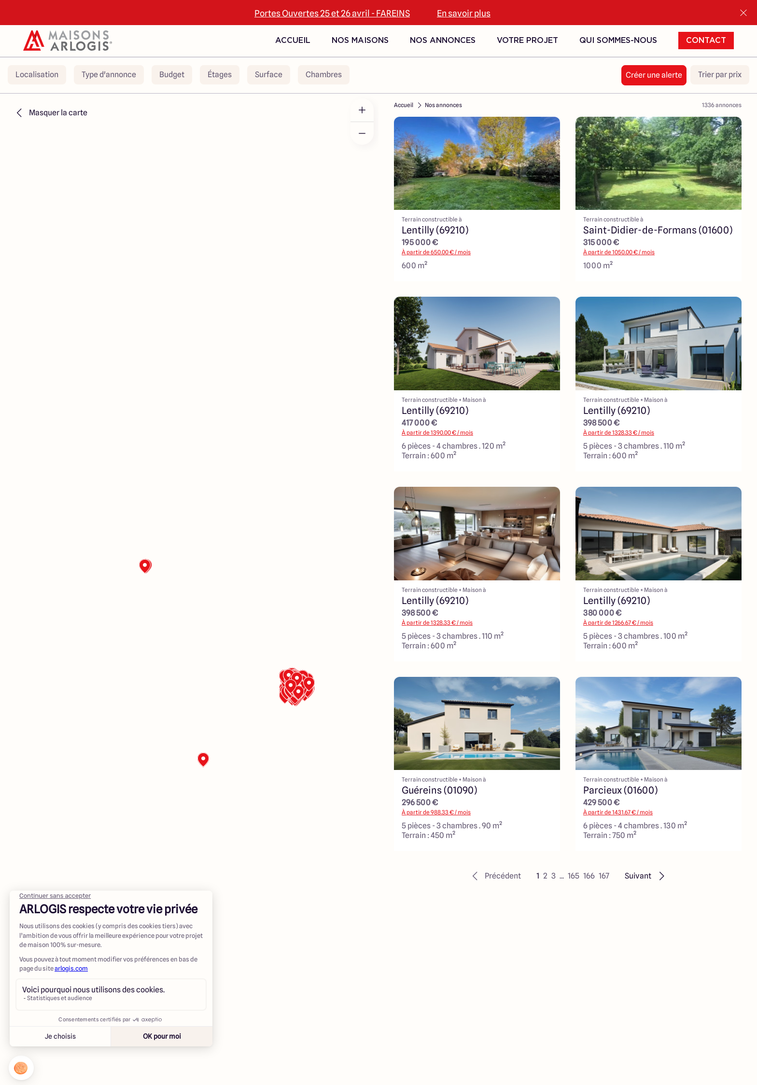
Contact (706, 40)
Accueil (292, 40)
